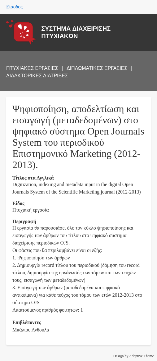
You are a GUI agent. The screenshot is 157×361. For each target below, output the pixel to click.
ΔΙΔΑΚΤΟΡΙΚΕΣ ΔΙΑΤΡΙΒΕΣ (37, 75)
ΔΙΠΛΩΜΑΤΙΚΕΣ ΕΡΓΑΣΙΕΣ (97, 68)
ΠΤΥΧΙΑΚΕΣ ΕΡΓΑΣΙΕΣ (32, 68)
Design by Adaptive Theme (133, 356)
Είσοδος (14, 6)
